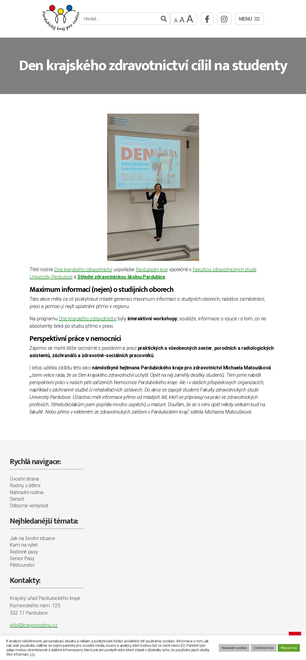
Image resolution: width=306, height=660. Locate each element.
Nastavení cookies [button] (234, 648)
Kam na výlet (23, 545)
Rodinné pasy (24, 552)
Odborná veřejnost (29, 506)
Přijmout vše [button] (289, 648)
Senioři (17, 499)
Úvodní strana (24, 479)
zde (32, 654)
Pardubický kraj (152, 269)
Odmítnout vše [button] (263, 648)
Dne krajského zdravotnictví (83, 269)
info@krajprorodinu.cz (34, 625)
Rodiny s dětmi (25, 485)
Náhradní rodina (27, 492)
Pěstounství (22, 565)
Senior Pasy (22, 558)
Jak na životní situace (32, 538)
